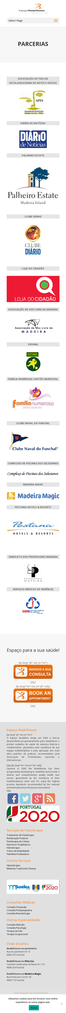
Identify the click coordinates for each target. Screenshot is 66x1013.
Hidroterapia (13, 847)
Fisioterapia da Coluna (18, 841)
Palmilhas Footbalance (18, 854)
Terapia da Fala (14, 931)
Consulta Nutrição (16, 924)
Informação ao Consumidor (31, 993)
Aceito (34, 1007)
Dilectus (29, 961)
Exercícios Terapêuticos (18, 844)
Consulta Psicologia (16, 927)
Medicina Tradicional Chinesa (21, 868)
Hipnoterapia (13, 865)
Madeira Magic (33, 973)
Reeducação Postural (17, 838)
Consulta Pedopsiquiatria (19, 910)
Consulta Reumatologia (18, 913)
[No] (61, 1003)
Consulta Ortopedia (17, 907)
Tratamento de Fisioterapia (20, 835)
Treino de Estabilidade (18, 850)
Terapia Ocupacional (17, 934)
